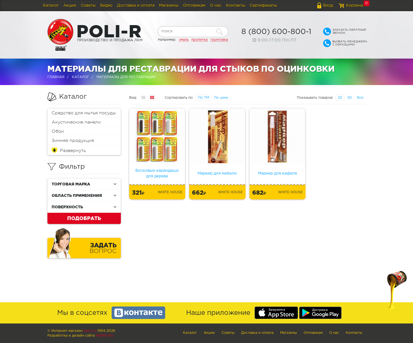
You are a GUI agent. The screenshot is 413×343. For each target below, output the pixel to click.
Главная (55, 77)
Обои (58, 131)
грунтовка (219, 39)
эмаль (184, 39)
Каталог (51, 5)
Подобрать (84, 218)
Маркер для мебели (217, 173)
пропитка (199, 39)
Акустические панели (76, 122)
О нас (216, 5)
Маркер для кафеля (277, 173)
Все (360, 97)
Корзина (354, 5)
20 (340, 97)
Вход (328, 5)
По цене (221, 97)
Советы (88, 5)
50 (349, 97)
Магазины (169, 5)
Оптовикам (194, 5)
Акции (69, 5)
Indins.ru (104, 335)
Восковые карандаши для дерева (157, 173)
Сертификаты (263, 5)
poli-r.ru (89, 330)
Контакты (235, 5)
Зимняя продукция (73, 140)
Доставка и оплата (136, 5)
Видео (106, 5)
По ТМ (203, 97)
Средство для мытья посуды (84, 112)
